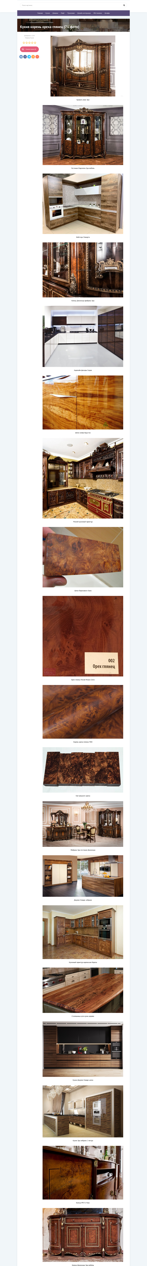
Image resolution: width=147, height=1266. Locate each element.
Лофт (63, 13)
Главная (40, 13)
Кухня (47, 13)
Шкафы (107, 13)
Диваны (55, 13)
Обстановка (97, 13)
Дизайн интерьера (84, 13)
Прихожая (71, 13)
